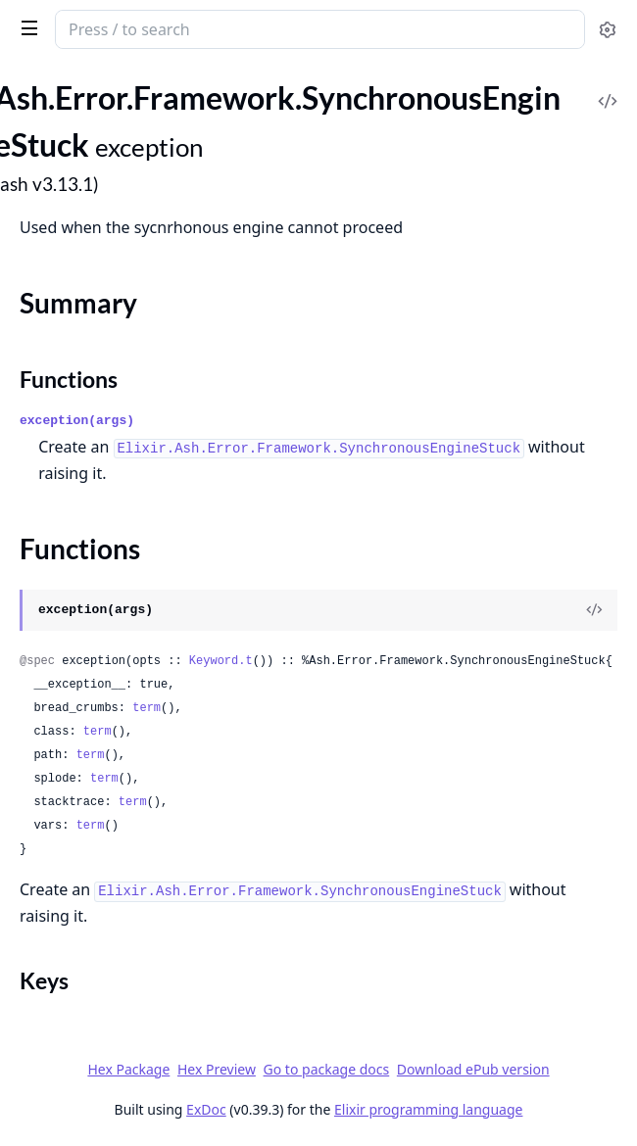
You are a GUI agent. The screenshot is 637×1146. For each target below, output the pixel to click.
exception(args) (77, 420)
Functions (69, 379)
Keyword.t (221, 661)
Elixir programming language (428, 1109)
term (146, 708)
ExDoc (206, 1109)
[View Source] (594, 610)
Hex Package (128, 1069)
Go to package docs (327, 1069)
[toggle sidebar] (26, 27)
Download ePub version (473, 1069)
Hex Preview (216, 1069)
